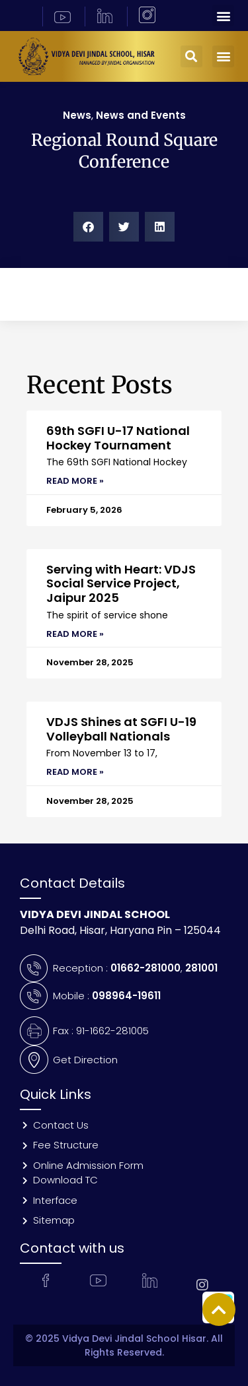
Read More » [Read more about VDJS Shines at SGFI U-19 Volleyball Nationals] (75, 772)
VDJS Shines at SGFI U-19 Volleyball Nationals (121, 728)
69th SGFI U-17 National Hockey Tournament (118, 437)
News (77, 115)
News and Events (141, 115)
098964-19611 (126, 996)
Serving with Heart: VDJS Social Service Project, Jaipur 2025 (121, 583)
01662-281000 (145, 968)
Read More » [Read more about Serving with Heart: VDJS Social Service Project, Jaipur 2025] (75, 634)
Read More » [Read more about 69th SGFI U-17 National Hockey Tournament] (75, 481)
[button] (223, 15)
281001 (201, 968)
